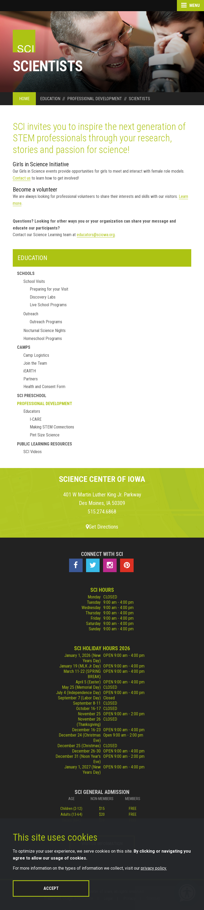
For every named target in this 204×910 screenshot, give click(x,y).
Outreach (30, 313)
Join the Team (35, 363)
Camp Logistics (36, 355)
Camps (23, 347)
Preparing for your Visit (49, 289)
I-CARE (35, 419)
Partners (30, 378)
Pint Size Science (45, 434)
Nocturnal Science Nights (44, 330)
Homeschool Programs (42, 338)
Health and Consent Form (44, 386)
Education (32, 258)
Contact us (22, 178)
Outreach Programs (46, 321)
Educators (31, 411)
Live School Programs (48, 304)
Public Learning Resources (44, 444)
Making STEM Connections (52, 427)
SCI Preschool (31, 395)
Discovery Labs (43, 297)
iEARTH (29, 370)
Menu (190, 5)
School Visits (34, 281)
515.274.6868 (102, 511)
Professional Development (44, 403)
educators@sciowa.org (96, 234)
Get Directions (102, 527)
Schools (26, 273)
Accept (51, 888)
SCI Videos (32, 451)
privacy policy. (154, 868)
